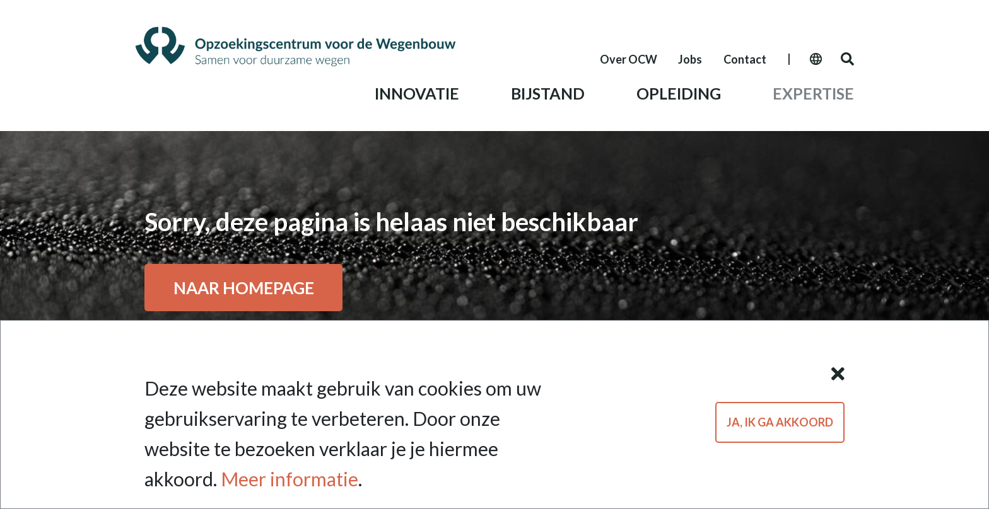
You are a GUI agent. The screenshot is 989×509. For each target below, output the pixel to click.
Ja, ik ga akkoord (780, 423)
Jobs (690, 59)
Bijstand (548, 93)
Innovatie (417, 93)
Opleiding (678, 93)
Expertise (813, 93)
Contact (744, 59)
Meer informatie (289, 480)
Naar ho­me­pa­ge (243, 287)
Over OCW (628, 59)
